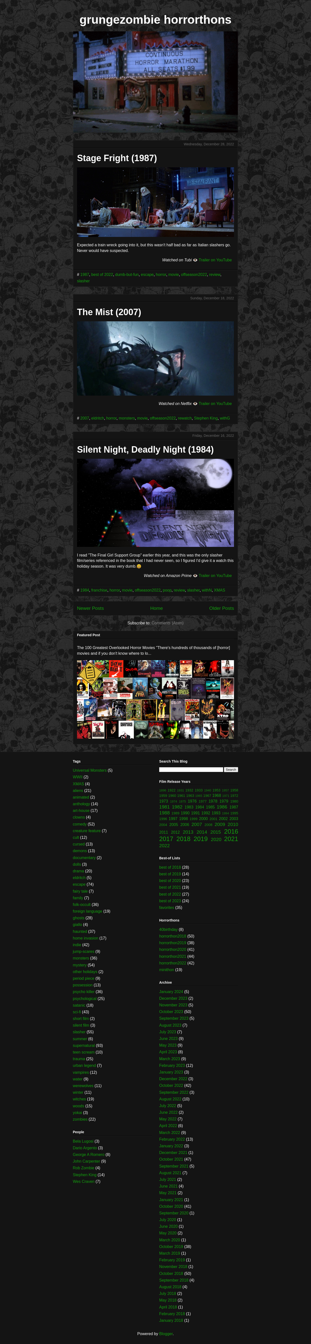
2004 (163, 825)
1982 (177, 806)
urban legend (84, 1065)
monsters (127, 418)
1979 (223, 801)
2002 (223, 819)
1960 (172, 796)
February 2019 (172, 1260)
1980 (234, 801)
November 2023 (173, 1005)
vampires (81, 1072)
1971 (225, 796)
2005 (173, 825)
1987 (84, 274)
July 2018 (167, 1293)
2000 (203, 819)
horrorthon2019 (172, 943)
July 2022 (167, 1106)
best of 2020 (170, 881)
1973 (163, 801)
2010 (233, 824)
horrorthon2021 (172, 956)
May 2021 (167, 1193)
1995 (234, 813)
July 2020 (167, 1220)
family (78, 898)
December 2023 (173, 998)
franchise (99, 590)
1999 (193, 819)
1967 (207, 796)
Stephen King (206, 418)
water (77, 1079)
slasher (83, 281)
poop (167, 590)
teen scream (84, 1052)
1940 (207, 790)
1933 (199, 790)
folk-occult (82, 904)
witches (79, 1099)
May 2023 (167, 1045)
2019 (201, 838)
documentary (84, 858)
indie (77, 945)
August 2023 (170, 1025)
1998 (183, 819)
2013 (188, 832)
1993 (216, 813)
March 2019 (169, 1253)
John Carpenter (86, 1161)
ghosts (78, 918)
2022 (164, 845)
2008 (209, 825)
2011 (163, 832)
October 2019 (171, 1247)
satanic (79, 1005)
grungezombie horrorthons (155, 19)
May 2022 (167, 1119)
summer (80, 1039)
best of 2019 (170, 874)
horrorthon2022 (172, 963)
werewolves (83, 1086)
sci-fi (77, 1012)
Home (156, 608)
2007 (84, 418)
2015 (215, 832)
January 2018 (171, 1320)
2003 (233, 819)
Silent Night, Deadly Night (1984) (145, 449)
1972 (234, 796)
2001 (213, 819)
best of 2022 (102, 274)
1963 (190, 796)
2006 (184, 825)
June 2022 (168, 1112)
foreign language (87, 911)
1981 (164, 806)
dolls (77, 864)
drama (78, 871)
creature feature (87, 831)
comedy (80, 824)
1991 (195, 813)
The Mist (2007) (109, 312)
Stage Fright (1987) (117, 158)
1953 (216, 790)
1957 (225, 790)
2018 (183, 838)
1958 (234, 790)
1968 (216, 795)
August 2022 (170, 1099)
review (214, 274)
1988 (164, 812)
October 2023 (171, 1012)
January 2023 (171, 1072)
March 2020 (169, 1240)
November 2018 (173, 1267)
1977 (203, 801)
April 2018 (168, 1307)
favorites (166, 907)
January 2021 (171, 1200)
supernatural (84, 1045)
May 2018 (167, 1300)
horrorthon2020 (172, 949)
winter (78, 1092)
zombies (80, 1119)
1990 (185, 813)
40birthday (168, 929)
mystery (80, 965)
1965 (198, 796)
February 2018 (172, 1314)
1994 (225, 813)
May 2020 (167, 1233)
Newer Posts (90, 608)
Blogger (166, 1334)
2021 (231, 838)
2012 (175, 832)
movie (173, 274)
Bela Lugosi (83, 1141)
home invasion (85, 938)
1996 (163, 819)
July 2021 (167, 1179)
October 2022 (171, 1085)
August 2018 (170, 1287)
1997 (173, 819)
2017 (166, 838)
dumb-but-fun (127, 274)
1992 (205, 813)
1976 (192, 801)
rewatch (185, 418)
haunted (80, 931)
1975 (182, 801)
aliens (78, 790)
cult (76, 837)
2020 (216, 839)
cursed (79, 844)
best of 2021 (170, 887)
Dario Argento (85, 1148)
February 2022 (172, 1139)
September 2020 (173, 1213)
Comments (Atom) (168, 623)
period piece (83, 978)
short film (81, 1019)
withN (207, 590)
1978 (213, 801)
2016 (231, 831)
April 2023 (168, 1052)
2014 (201, 832)
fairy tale (80, 891)
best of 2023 (170, 901)
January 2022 (171, 1146)
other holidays (85, 972)
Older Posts (221, 608)
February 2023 (172, 1065)
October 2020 (171, 1206)
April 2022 (168, 1126)
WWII (77, 777)
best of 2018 (170, 867)
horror (161, 274)
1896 (162, 790)
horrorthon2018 (172, 936)
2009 (219, 824)
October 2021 (171, 1159)
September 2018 (173, 1280)
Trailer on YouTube (215, 260)
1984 (84, 590)
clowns (79, 817)
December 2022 (173, 1079)
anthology (81, 804)
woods (78, 1106)
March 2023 (169, 1059)
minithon (166, 970)
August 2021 (170, 1173)
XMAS (219, 590)
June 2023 (168, 1039)
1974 (173, 801)
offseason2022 (194, 274)
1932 (189, 790)
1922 (171, 790)
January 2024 (171, 992)
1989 (175, 813)
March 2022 (169, 1133)
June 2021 (168, 1186)
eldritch (97, 418)
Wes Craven (84, 1181)
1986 (222, 806)
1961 (181, 796)
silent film (81, 1025)
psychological (85, 999)
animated (81, 797)
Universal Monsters (90, 770)
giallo (77, 924)
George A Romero (88, 1154)
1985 (210, 807)
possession (83, 985)
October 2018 (171, 1273)
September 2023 (173, 1018)
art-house (81, 810)
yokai (77, 1113)
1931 (180, 790)
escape (147, 274)
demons (80, 851)
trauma (79, 1059)
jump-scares (83, 951)
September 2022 (173, 1092)
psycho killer (84, 992)
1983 (189, 807)
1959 (163, 796)
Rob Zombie (83, 1168)
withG (225, 418)
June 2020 (168, 1226)
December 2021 (173, 1153)
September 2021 (173, 1166)
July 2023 (167, 1032)
